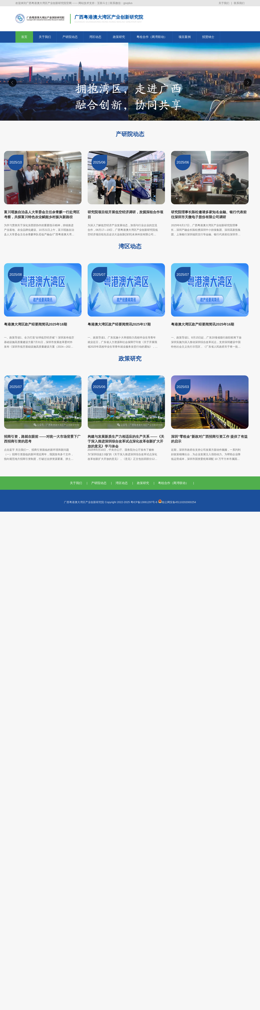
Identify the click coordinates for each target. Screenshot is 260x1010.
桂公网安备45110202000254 (177, 502)
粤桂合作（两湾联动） (151, 36)
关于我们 (224, 3)
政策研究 (119, 36)
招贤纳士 (208, 36)
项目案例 (184, 36)
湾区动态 (95, 36)
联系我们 (239, 3)
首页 (24, 36)
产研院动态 (70, 36)
